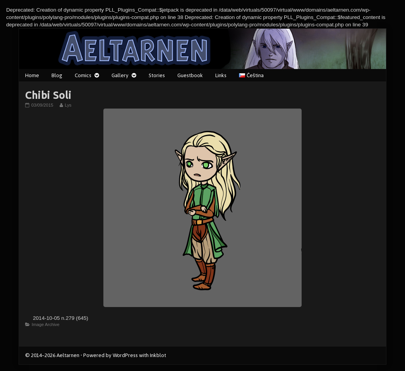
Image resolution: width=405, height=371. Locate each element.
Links (221, 75)
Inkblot (158, 355)
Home (32, 75)
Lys (67, 105)
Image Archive (46, 324)
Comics (83, 75)
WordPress (125, 355)
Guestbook (190, 75)
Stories (157, 75)
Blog (56, 75)
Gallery (120, 75)
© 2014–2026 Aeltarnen (52, 355)
